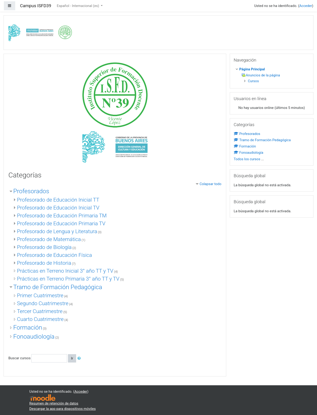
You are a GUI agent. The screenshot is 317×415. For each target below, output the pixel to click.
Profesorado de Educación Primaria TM (62, 215)
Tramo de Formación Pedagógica (57, 287)
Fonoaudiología (33, 336)
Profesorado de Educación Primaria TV (61, 223)
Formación (27, 327)
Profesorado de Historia (44, 263)
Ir (72, 358)
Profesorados (31, 191)
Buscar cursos (19, 358)
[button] (80, 358)
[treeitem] (273, 69)
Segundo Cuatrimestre (42, 303)
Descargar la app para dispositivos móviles (62, 409)
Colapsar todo (210, 184)
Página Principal (252, 69)
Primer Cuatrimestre (40, 295)
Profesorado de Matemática (49, 239)
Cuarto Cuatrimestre (40, 319)
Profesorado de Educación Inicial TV (58, 208)
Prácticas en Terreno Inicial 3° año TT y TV (65, 271)
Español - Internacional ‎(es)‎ (78, 6)
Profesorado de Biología (44, 247)
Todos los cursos (247, 159)
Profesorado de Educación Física (54, 255)
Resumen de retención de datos (53, 403)
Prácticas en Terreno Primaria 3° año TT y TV (68, 279)
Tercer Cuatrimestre (40, 311)
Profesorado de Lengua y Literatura (57, 231)
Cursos (253, 81)
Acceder (305, 6)
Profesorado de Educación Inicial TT (58, 200)
